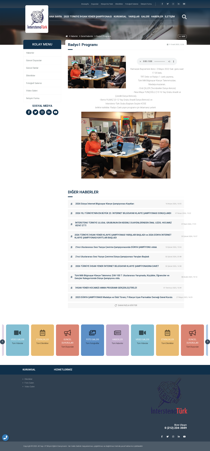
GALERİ (145, 16)
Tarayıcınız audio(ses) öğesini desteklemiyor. (157, 61)
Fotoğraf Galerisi (132, 4)
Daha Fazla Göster (126, 305)
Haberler (74, 36)
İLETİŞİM (170, 16)
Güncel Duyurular (34, 60)
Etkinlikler (119, 4)
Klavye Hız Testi (107, 4)
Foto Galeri (29, 383)
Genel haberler (87, 36)
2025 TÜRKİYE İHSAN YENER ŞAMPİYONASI (88, 16)
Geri (182, 36)
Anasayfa (85, 4)
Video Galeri (32, 90)
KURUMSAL (120, 16)
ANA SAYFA (55, 16)
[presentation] (2, 341)
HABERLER (157, 16)
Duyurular (95, 4)
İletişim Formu (146, 4)
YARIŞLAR (133, 16)
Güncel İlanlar (32, 68)
